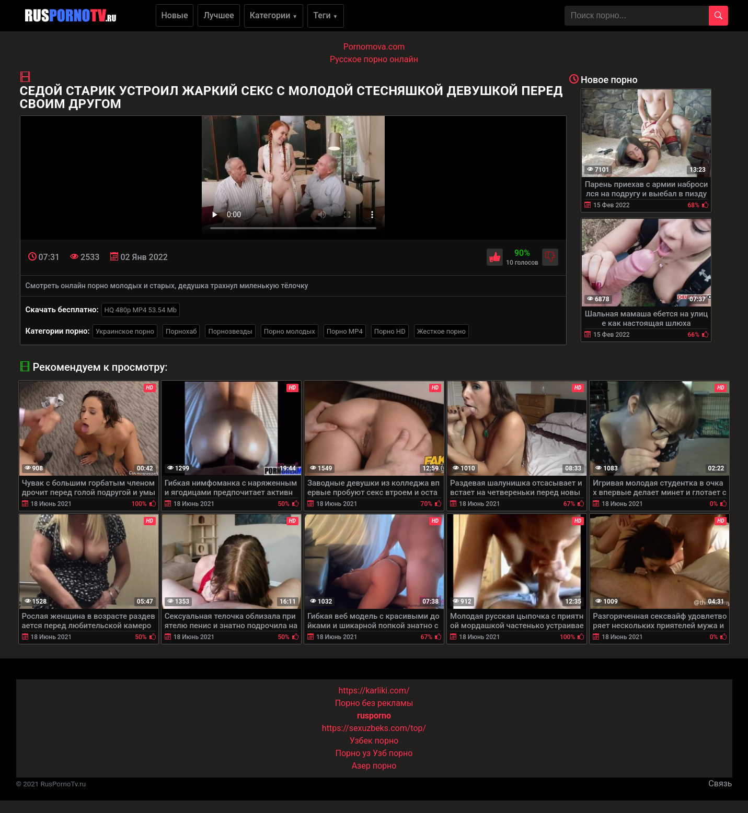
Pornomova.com (374, 47)
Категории (274, 15)
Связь (720, 783)
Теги (325, 15)
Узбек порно (374, 741)
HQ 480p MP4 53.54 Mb (141, 310)
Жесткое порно (441, 331)
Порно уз (353, 753)
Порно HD (390, 331)
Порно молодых (289, 331)
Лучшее (218, 15)
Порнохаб (181, 331)
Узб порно (392, 753)
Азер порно (374, 766)
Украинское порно (125, 331)
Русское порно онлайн (374, 59)
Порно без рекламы (374, 703)
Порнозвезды (230, 331)
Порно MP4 (345, 331)
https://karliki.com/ (373, 691)
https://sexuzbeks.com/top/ (374, 728)
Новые (175, 15)
